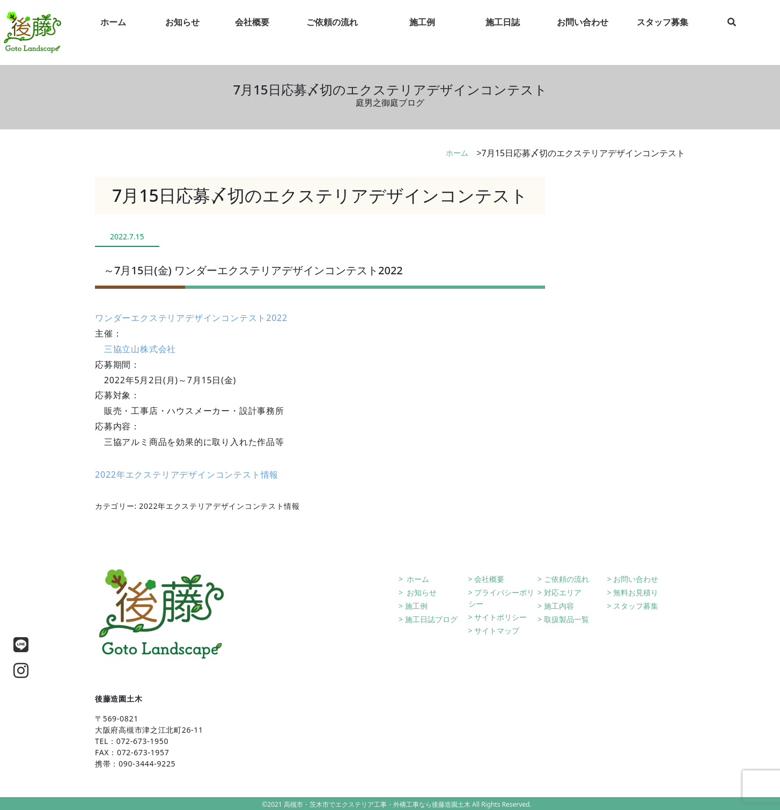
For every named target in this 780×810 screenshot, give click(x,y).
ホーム (457, 153)
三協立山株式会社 (140, 349)
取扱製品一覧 (566, 619)
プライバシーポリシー (501, 598)
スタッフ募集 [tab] (662, 33)
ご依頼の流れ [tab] (332, 33)
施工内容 (559, 606)
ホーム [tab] (113, 33)
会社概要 (489, 579)
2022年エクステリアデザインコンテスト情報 (186, 474)
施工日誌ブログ (431, 619)
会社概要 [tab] (252, 33)
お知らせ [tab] (182, 33)
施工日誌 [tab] (502, 33)
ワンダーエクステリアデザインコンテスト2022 (191, 318)
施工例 (416, 606)
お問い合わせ (635, 579)
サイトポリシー (500, 617)
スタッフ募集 (635, 606)
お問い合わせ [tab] (582, 33)
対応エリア (563, 592)
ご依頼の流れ (566, 579)
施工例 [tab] (422, 33)
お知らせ (421, 592)
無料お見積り (635, 592)
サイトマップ (496, 630)
